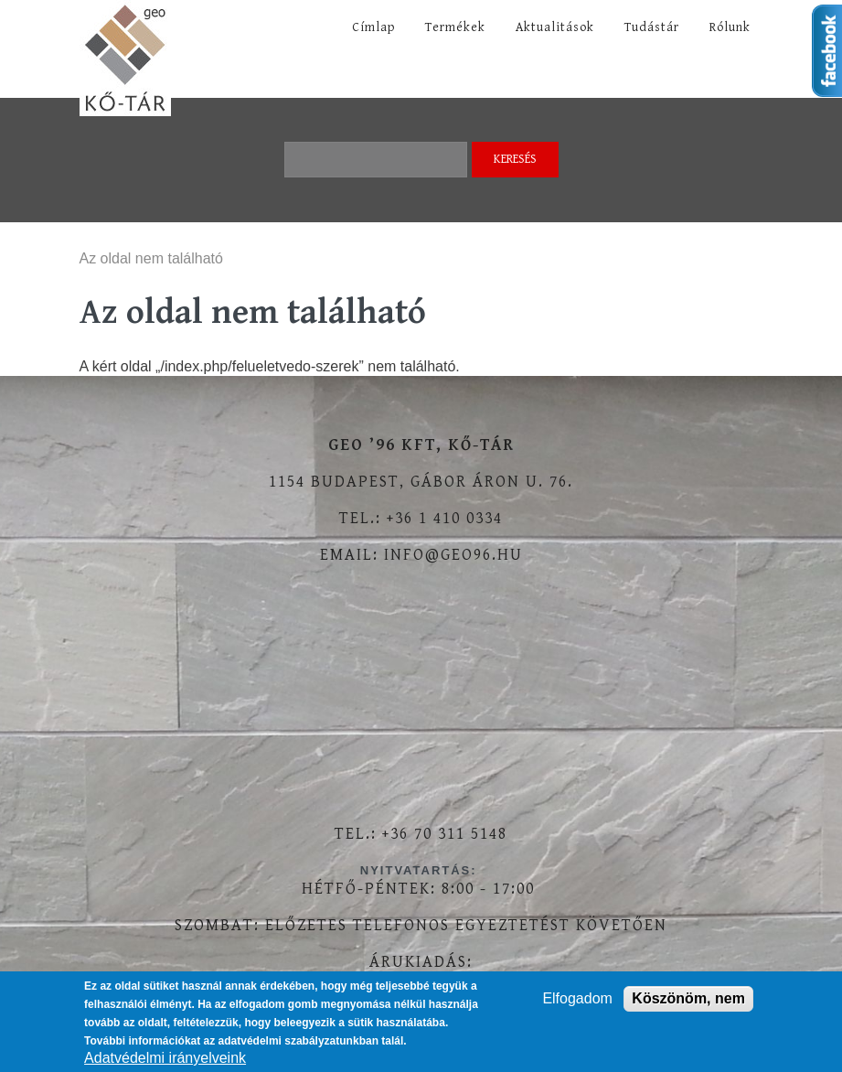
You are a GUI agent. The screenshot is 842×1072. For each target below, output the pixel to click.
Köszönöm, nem (688, 998)
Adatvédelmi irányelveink (165, 1058)
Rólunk (730, 27)
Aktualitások (555, 27)
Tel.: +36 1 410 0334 (421, 518)
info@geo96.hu (453, 554)
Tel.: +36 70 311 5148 (421, 833)
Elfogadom (577, 998)
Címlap (373, 27)
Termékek (455, 27)
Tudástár (651, 27)
